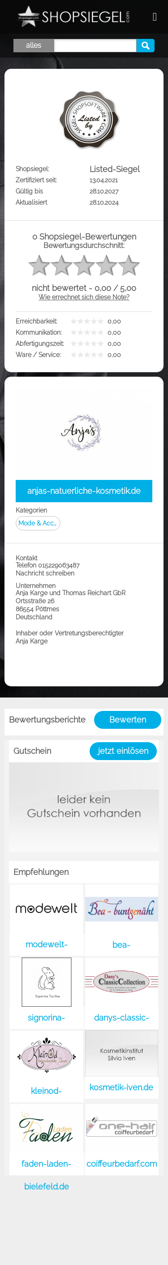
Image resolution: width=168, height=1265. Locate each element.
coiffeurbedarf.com (121, 1163)
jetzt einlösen (123, 751)
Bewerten (127, 719)
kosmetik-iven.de (121, 1087)
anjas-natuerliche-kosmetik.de (84, 491)
